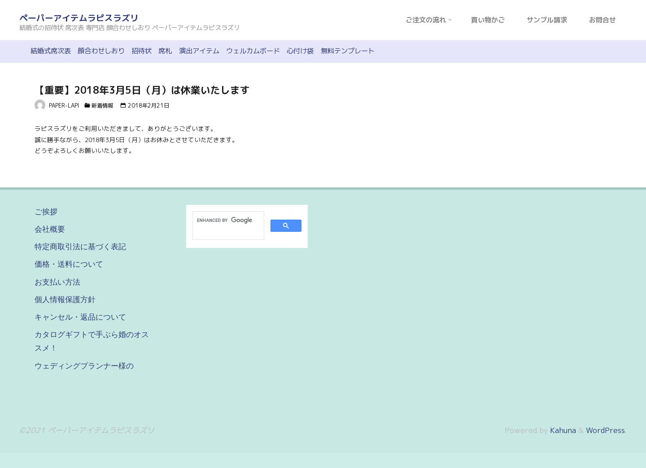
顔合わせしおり (101, 51)
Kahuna (562, 430)
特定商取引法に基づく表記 (80, 246)
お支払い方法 (57, 282)
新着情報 (102, 105)
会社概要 (50, 229)
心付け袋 (300, 51)
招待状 (141, 51)
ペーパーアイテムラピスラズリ (79, 18)
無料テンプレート (348, 51)
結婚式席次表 (51, 51)
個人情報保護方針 (65, 299)
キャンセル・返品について (80, 317)
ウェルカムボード (253, 51)
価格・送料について (69, 264)
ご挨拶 (46, 212)
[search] (227, 220)
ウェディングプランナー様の (84, 366)
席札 (165, 51)
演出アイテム (199, 51)
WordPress (605, 430)
